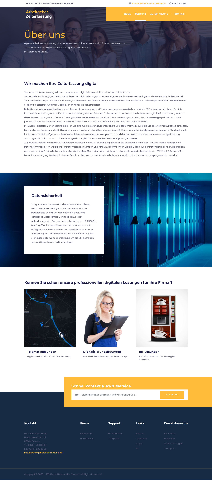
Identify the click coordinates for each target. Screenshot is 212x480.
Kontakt (180, 13)
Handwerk (169, 438)
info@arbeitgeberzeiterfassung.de (148, 3)
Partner (140, 433)
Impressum (86, 433)
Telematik (141, 438)
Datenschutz (87, 438)
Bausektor (169, 433)
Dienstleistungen (173, 443)
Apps (139, 443)
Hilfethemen (115, 433)
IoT (137, 448)
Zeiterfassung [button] (159, 13)
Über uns (140, 13)
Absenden (172, 394)
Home (127, 13)
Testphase (114, 438)
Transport (169, 448)
